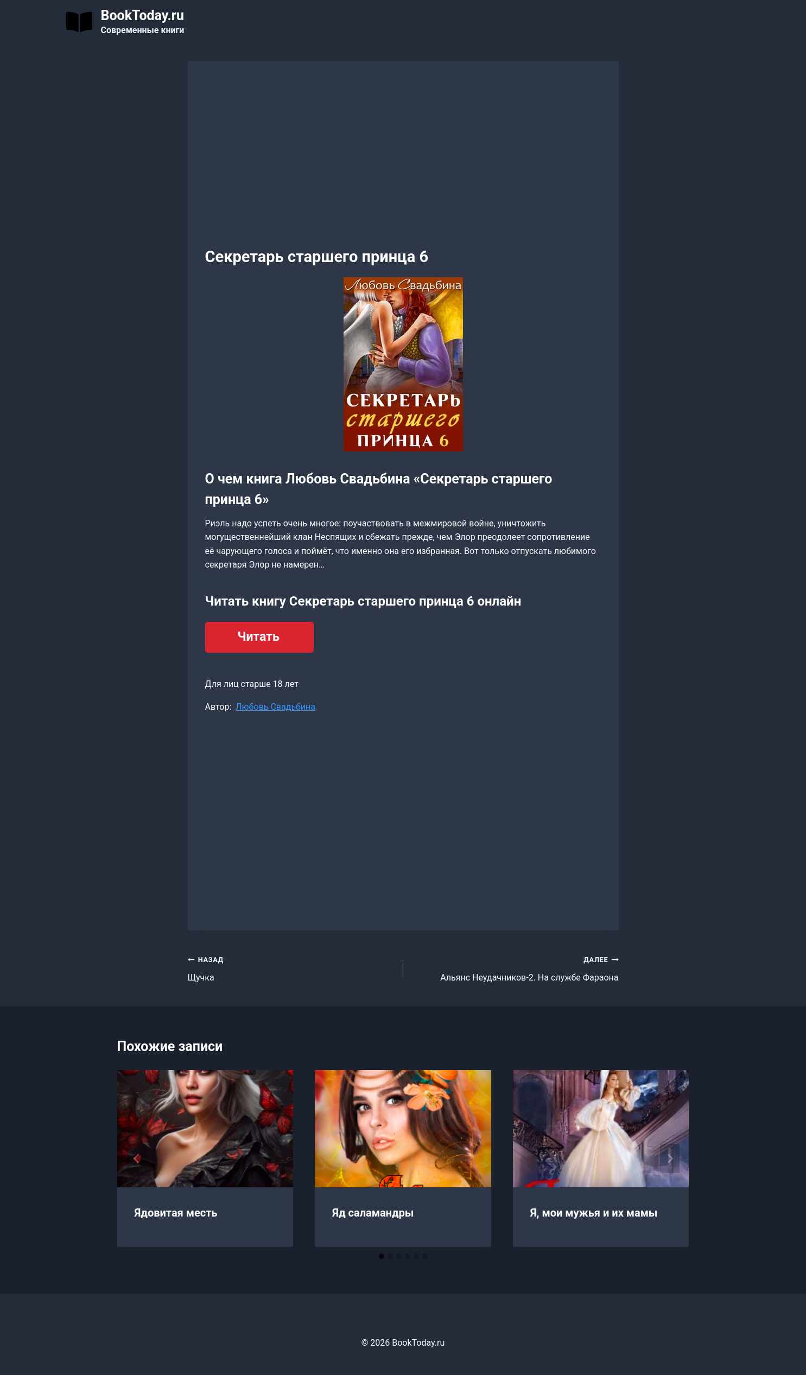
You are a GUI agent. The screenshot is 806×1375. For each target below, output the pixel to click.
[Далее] (670, 1158)
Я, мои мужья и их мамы (594, 1212)
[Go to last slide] (137, 1158)
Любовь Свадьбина (275, 707)
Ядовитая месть (176, 1212)
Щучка (291, 967)
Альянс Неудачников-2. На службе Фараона (515, 967)
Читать (259, 636)
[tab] (381, 1256)
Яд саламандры (373, 1212)
